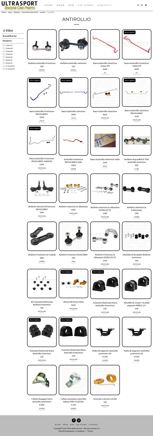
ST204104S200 (136, 74)
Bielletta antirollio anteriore (73, 63)
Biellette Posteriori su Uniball (42, 255)
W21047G (136, 314)
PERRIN (73, 169)
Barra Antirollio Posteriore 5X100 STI (136, 64)
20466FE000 (41, 410)
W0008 (137, 266)
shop (10, 12)
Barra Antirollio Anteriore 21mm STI (105, 64)
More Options (130, 32)
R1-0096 (136, 170)
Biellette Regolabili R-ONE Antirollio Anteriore (137, 160)
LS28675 (73, 263)
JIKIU (73, 261)
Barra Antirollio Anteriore (73, 111)
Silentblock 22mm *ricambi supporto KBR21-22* (136, 304)
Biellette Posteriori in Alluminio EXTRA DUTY (105, 256)
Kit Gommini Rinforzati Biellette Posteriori (42, 303)
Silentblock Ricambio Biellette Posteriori (137, 256)
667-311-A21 (73, 119)
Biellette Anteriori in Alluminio (73, 206)
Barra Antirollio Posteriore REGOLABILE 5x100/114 (41, 160)
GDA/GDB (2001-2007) (30, 12)
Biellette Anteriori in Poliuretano (136, 208)
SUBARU (17, 12)
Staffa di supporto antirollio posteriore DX (105, 352)
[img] (42, 44)
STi (105, 73)
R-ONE (136, 169)
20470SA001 (73, 71)
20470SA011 (41, 71)
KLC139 (42, 217)
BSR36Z (42, 169)
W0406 (105, 314)
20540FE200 (105, 362)
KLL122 (105, 407)
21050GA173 (73, 410)
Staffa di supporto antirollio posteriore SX (137, 352)
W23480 (105, 266)
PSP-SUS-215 (41, 263)
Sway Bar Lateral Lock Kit (105, 399)
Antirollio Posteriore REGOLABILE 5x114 (73, 160)
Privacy (90, 431)
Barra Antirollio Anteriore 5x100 (105, 159)
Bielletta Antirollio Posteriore (42, 63)
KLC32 (73, 215)
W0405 (42, 362)
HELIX (105, 166)
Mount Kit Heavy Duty (73, 302)
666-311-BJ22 (41, 122)
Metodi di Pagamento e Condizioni (71, 431)
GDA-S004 (105, 167)
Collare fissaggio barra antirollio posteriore (41, 400)
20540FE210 (136, 362)
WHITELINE (105, 118)
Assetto (42, 12)
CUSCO (42, 121)
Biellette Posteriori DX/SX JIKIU (73, 255)
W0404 (73, 361)
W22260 (42, 313)
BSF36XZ (136, 121)
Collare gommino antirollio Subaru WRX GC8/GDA (73, 400)
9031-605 (73, 170)
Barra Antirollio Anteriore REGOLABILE (137, 111)
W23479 (105, 218)
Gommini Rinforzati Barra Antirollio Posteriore (105, 304)
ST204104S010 (105, 74)
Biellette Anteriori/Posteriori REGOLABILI (41, 208)
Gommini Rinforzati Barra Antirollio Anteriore (42, 352)
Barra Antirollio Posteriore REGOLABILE (41, 112)
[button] (142, 5)
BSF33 (105, 119)
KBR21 (73, 310)
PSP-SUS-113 (136, 218)
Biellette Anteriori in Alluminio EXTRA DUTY (105, 208)
